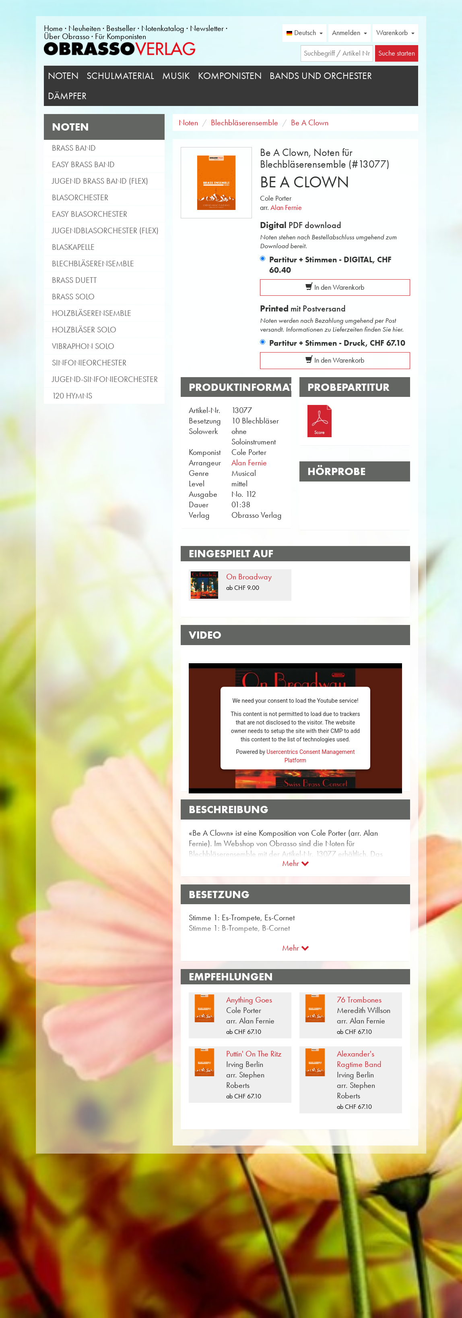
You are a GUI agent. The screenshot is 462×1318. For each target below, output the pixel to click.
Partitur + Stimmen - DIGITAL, (330, 265)
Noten (63, 75)
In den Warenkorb (334, 287)
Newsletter (207, 28)
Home (53, 28)
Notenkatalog (162, 28)
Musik (176, 75)
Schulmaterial (120, 75)
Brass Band (74, 148)
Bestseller (121, 28)
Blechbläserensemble (93, 263)
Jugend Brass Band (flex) (100, 181)
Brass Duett (74, 280)
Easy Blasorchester (89, 214)
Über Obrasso (66, 36)
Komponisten (230, 75)
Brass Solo (73, 296)
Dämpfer (67, 96)
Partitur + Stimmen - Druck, (337, 343)
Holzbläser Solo (84, 329)
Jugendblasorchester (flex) (105, 230)
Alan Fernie (286, 207)
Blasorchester (80, 197)
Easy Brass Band (83, 164)
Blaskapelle (73, 247)
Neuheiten (84, 28)
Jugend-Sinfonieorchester (105, 379)
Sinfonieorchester (89, 362)
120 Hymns (72, 396)
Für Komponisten (120, 36)
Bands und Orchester (321, 75)
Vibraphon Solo (83, 346)
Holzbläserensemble (91, 313)
